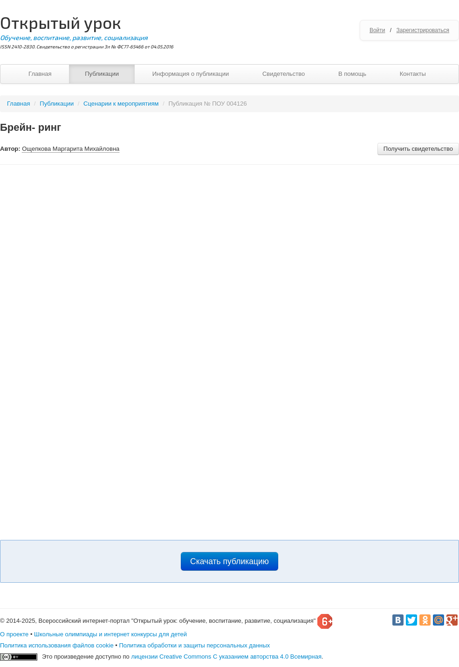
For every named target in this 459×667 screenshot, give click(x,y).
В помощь (352, 73)
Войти (377, 30)
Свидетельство (283, 73)
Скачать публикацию (229, 561)
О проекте (14, 634)
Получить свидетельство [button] (418, 148)
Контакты (413, 73)
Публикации (102, 73)
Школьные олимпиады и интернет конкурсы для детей (110, 634)
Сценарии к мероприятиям (120, 103)
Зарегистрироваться (423, 30)
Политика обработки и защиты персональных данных (194, 645)
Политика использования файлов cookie (57, 645)
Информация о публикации (190, 73)
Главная (39, 73)
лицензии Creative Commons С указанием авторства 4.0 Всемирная (226, 656)
